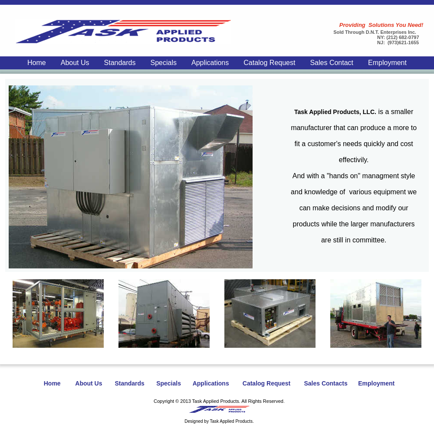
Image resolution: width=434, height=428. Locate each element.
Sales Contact (331, 62)
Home (36, 62)
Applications (210, 62)
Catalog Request (269, 62)
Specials (163, 62)
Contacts (335, 383)
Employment (387, 62)
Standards (120, 62)
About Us (75, 62)
